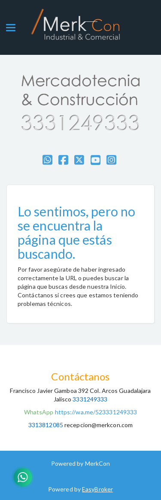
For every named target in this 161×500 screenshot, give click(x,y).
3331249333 (89, 399)
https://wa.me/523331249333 (96, 412)
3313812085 (45, 424)
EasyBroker (97, 489)
